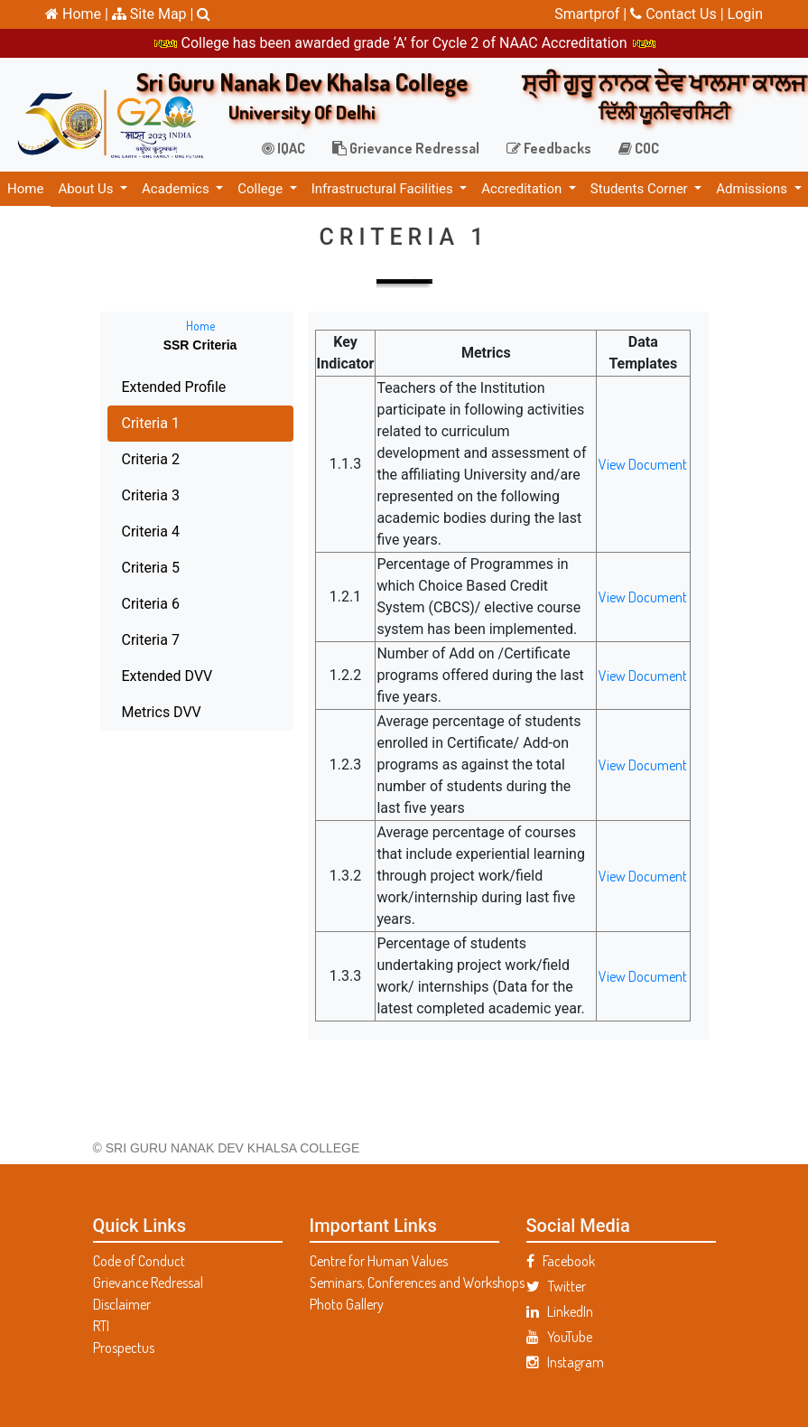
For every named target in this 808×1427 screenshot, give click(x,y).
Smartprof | (592, 14)
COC (638, 148)
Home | (76, 14)
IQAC (283, 148)
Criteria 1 (121, 423)
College (261, 189)
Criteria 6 (121, 603)
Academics (177, 189)
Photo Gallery (347, 1304)
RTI (101, 1326)
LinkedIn (559, 1311)
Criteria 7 (121, 639)
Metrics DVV (132, 712)
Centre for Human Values (379, 1261)
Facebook (560, 1261)
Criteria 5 (121, 567)
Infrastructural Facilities (384, 189)
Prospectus (123, 1347)
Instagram (565, 1362)
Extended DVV (137, 676)
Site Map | (153, 14)
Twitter (556, 1286)
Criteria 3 (121, 495)
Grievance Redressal (405, 148)
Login (745, 14)
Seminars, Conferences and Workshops (404, 1282)
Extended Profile (144, 387)
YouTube (559, 1337)
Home (25, 189)
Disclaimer (122, 1304)
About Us (87, 189)
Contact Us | (678, 14)
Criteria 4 (121, 531)
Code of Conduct (139, 1261)
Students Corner (641, 189)
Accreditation (523, 189)
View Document (613, 464)
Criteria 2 (121, 459)
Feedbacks (548, 148)
